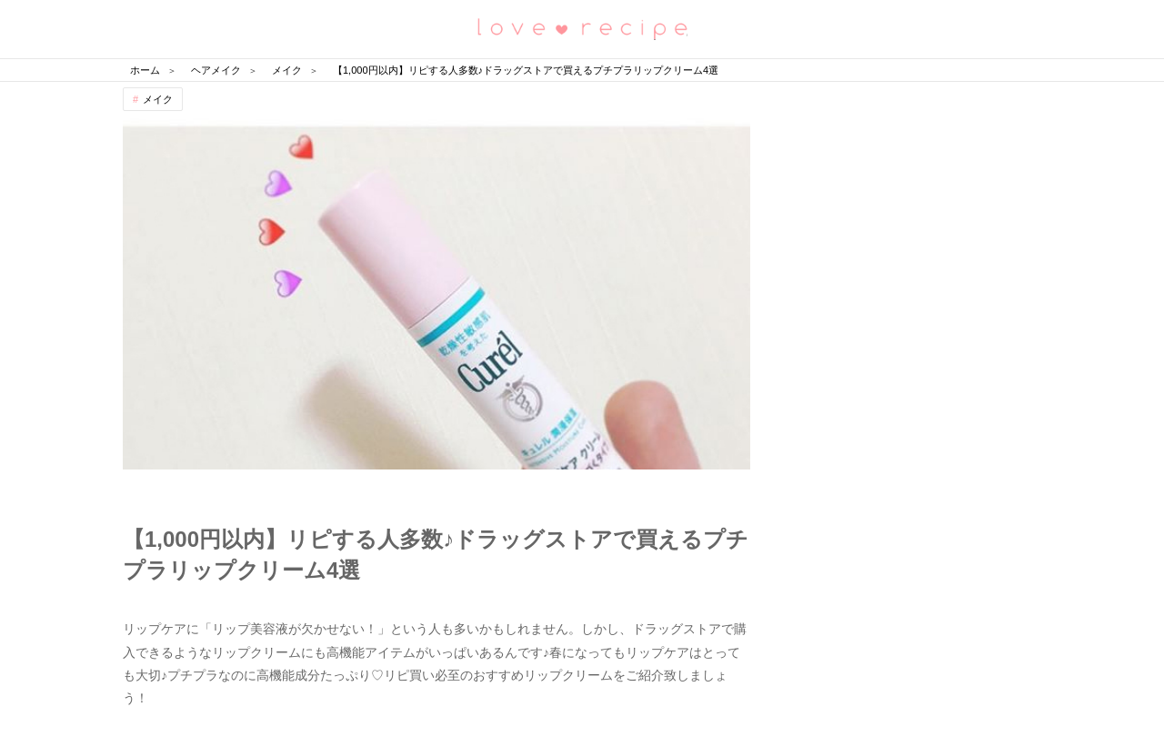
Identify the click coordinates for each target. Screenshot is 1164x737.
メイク (158, 99)
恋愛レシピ (582, 27)
